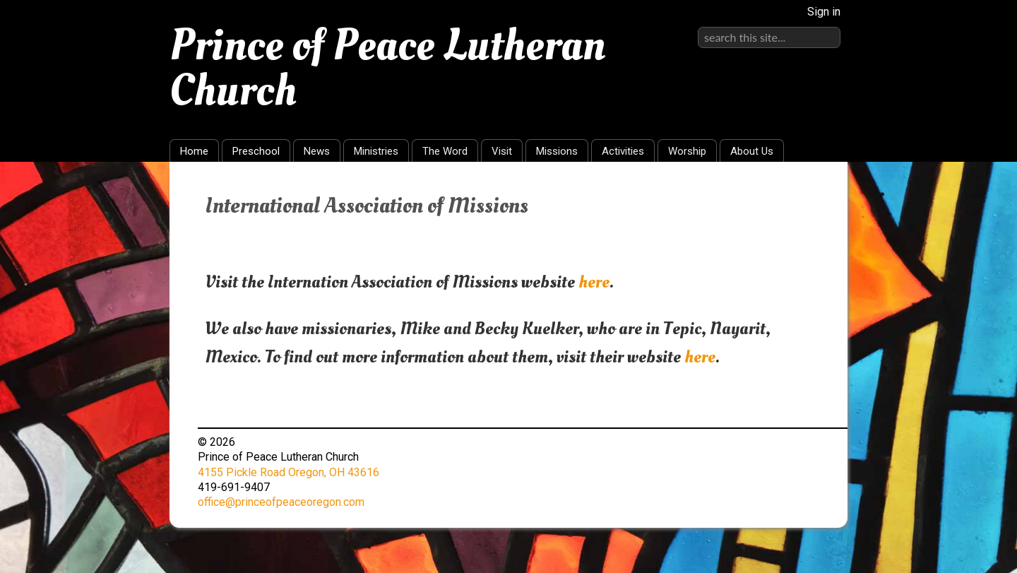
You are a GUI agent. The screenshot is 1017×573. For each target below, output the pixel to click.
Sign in (823, 11)
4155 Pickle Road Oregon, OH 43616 (288, 472)
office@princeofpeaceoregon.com (281, 502)
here (593, 282)
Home (194, 151)
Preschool (256, 151)
